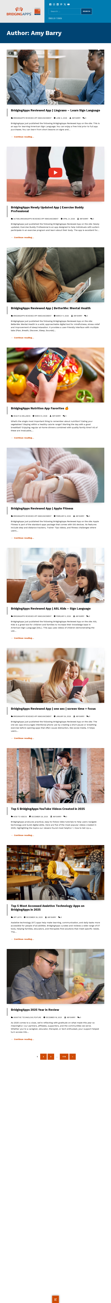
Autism (16, 219)
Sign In (52, 18)
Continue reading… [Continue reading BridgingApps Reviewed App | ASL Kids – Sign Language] (24, 638)
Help (59, 18)
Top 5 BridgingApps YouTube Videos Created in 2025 (48, 809)
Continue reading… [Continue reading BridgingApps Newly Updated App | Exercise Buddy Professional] (24, 237)
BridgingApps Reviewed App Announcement (32, 118)
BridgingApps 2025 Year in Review (35, 1010)
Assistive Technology (23, 1017)
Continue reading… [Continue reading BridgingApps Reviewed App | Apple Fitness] (24, 538)
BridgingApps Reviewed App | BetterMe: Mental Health (51, 308)
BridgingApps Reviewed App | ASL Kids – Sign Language (51, 608)
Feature (37, 1017)
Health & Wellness (21, 416)
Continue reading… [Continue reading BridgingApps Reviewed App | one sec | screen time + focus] (24, 738)
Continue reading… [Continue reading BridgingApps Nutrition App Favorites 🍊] (24, 438)
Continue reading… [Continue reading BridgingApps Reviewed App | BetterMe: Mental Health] (24, 337)
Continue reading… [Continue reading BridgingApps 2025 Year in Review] (24, 1039)
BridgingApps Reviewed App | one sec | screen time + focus (53, 708)
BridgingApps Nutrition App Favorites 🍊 (39, 408)
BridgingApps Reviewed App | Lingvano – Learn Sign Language (55, 110)
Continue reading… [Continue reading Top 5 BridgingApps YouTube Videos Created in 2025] (24, 835)
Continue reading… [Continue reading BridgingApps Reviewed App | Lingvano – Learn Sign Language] (24, 137)
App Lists (17, 917)
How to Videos (20, 817)
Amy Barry (76, 118)
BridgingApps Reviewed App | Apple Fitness (42, 508)
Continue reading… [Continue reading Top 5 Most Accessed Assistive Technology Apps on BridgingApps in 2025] (24, 939)
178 (65, 1056)
